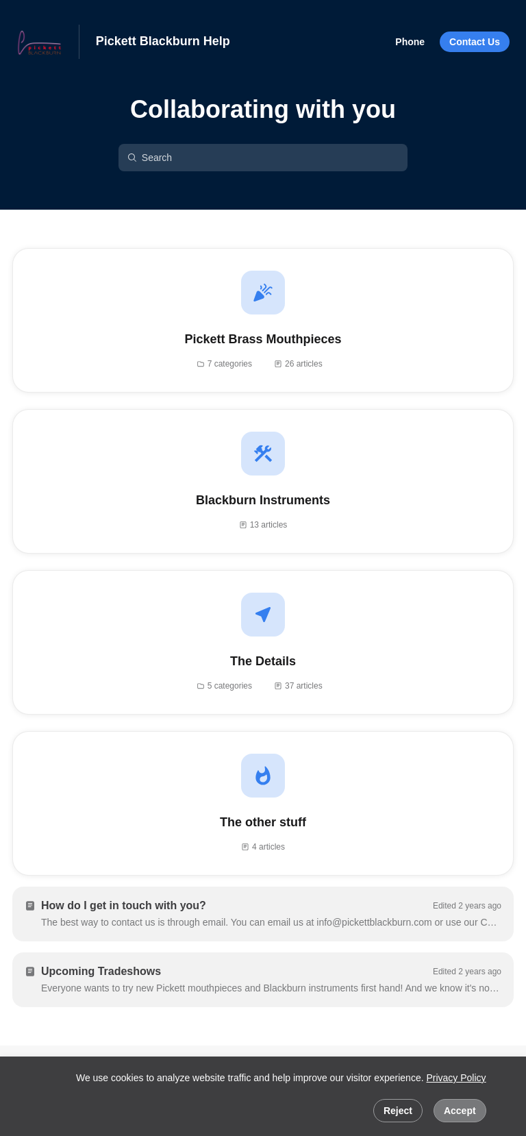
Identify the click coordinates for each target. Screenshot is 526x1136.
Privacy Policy (456, 1077)
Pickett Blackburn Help (163, 41)
